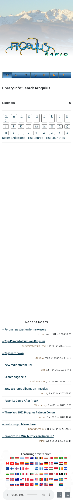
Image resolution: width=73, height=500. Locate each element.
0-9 (6, 118)
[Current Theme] (65, 75)
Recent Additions (13, 138)
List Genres (35, 138)
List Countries (55, 138)
